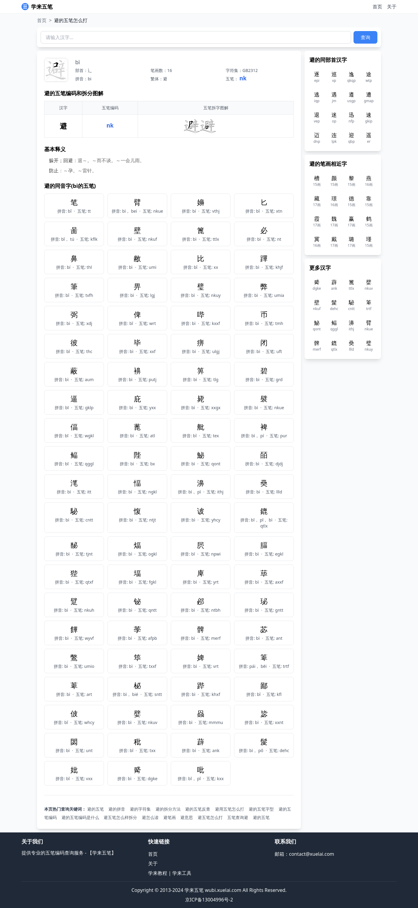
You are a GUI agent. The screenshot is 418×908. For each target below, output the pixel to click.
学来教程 (157, 873)
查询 (365, 37)
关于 (392, 6)
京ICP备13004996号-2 (209, 899)
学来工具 (181, 873)
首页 (377, 6)
